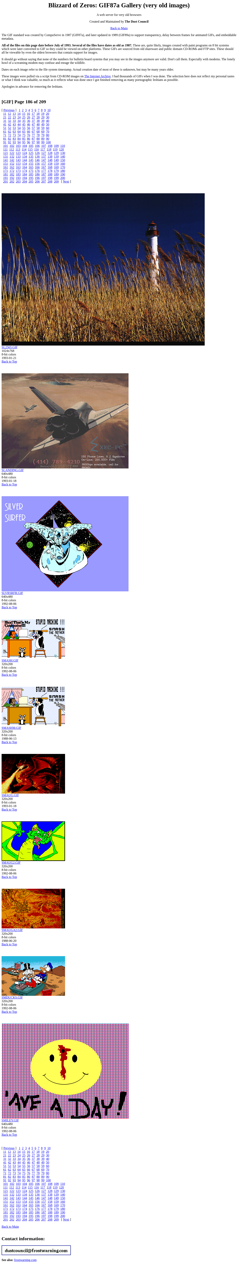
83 (14, 138)
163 (18, 167)
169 (56, 167)
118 (49, 149)
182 (12, 174)
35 (23, 121)
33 (14, 121)
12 (9, 113)
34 (19, 121)
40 (47, 121)
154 (24, 163)
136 (37, 156)
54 (19, 128)
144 (24, 160)
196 (37, 178)
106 (37, 145)
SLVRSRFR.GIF (12, 593)
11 (4, 113)
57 (33, 128)
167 (43, 167)
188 (50, 174)
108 (50, 145)
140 (62, 156)
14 (18, 113)
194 (24, 178)
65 (23, 131)
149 (56, 160)
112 (11, 149)
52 (9, 128)
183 (18, 174)
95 (23, 142)
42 (9, 124)
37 (33, 121)
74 (19, 135)
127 (43, 153)
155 (31, 163)
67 (33, 131)
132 (12, 156)
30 (47, 117)
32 (9, 121)
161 (5, 167)
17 (33, 113)
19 (42, 113)
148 (50, 160)
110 (62, 145)
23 (14, 117)
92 (9, 142)
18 (37, 113)
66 (28, 131)
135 (31, 156)
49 (42, 124)
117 (42, 149)
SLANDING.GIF (13, 470)
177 (43, 170)
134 (24, 156)
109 (56, 145)
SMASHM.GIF (11, 728)
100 (48, 142)
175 (31, 170)
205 (31, 181)
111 (5, 149)
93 (14, 142)
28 (38, 117)
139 (56, 156)
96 (28, 142)
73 (14, 135)
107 (43, 145)
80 (47, 135)
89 (42, 138)
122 (12, 153)
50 (47, 124)
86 (28, 138)
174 (24, 170)
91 (4, 142)
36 (28, 121)
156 (37, 163)
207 (43, 181)
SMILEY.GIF (10, 1120)
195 (31, 178)
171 (5, 170)
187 (43, 174)
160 (62, 163)
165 (31, 167)
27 (33, 117)
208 (50, 181)
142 (12, 160)
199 (56, 178)
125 (31, 153)
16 (28, 113)
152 (12, 163)
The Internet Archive (97, 76)
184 (24, 174)
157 (43, 163)
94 (19, 142)
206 (37, 181)
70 (47, 131)
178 (50, 170)
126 (37, 153)
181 (5, 174)
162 (12, 167)
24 (19, 117)
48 (38, 124)
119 (55, 149)
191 (5, 178)
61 (4, 131)
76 (28, 135)
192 (12, 178)
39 (42, 121)
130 (62, 153)
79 (42, 135)
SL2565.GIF (9, 347)
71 (4, 135)
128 (50, 153)
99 (42, 142)
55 (23, 128)
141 (5, 160)
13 (14, 113)
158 (50, 163)
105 (31, 145)
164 (24, 167)
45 (23, 124)
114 (24, 149)
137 (43, 156)
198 (50, 178)
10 (49, 110)
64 (19, 131)
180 (62, 170)
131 (5, 156)
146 (37, 160)
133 (18, 156)
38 (38, 121)
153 (18, 163)
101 (5, 145)
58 (38, 128)
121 (5, 153)
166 (37, 167)
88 (38, 138)
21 (4, 117)
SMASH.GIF (10, 660)
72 (9, 135)
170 (62, 167)
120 (61, 149)
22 (9, 117)
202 (12, 181)
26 (28, 117)
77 (33, 135)
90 (47, 138)
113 (17, 149)
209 (56, 181)
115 (30, 149)
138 (50, 156)
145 (31, 160)
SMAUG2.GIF (11, 862)
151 (5, 163)
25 (23, 117)
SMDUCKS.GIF (12, 997)
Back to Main (119, 28)
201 (5, 181)
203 (18, 181)
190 (62, 174)
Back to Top (9, 361)
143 (18, 160)
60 (47, 128)
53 (14, 128)
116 (36, 149)
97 (33, 142)
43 (14, 124)
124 (24, 153)
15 (23, 113)
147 (43, 160)
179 (56, 170)
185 (31, 174)
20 (47, 113)
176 (37, 170)
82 (9, 138)
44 (19, 124)
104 (24, 145)
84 (19, 138)
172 (12, 170)
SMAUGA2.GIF (12, 930)
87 (33, 138)
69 (42, 131)
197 (43, 178)
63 (14, 131)
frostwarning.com (25, 1260)
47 (33, 124)
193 (18, 178)
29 (42, 117)
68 (38, 131)
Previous (8, 110)
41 (4, 124)
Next (66, 181)
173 (18, 170)
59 (42, 128)
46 (28, 124)
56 (28, 128)
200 (62, 178)
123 (18, 153)
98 (38, 142)
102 (12, 145)
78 (38, 135)
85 (23, 138)
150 (62, 160)
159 (56, 163)
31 (4, 121)
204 (24, 181)
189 (56, 174)
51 (4, 128)
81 (4, 138)
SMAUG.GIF (10, 795)
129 (56, 153)
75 (23, 135)
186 (37, 174)
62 (9, 131)
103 (18, 145)
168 (50, 167)
